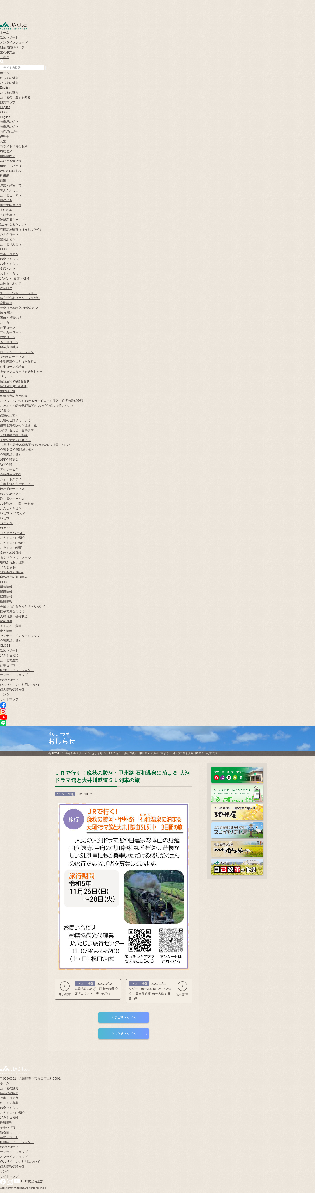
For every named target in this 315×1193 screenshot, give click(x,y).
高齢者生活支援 (10, 474)
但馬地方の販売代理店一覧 (18, 425)
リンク (4, 694)
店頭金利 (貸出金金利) (15, 381)
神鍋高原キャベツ (12, 219)
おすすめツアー (10, 494)
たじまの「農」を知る (15, 97)
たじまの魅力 (9, 78)
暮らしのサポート (75, 753)
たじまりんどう (10, 244)
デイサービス (9, 469)
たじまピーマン (10, 195)
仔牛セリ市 (7, 665)
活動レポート (9, 37)
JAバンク (6, 278)
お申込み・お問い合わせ (17, 503)
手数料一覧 (7, 391)
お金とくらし (9, 259)
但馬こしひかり (10, 166)
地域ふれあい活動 (12, 562)
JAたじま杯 (8, 567)
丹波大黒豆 (7, 215)
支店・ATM (8, 268)
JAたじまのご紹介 (12, 533)
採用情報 (6, 592)
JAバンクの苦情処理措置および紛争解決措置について (37, 406)
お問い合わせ (9, 680)
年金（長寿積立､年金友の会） (20, 308)
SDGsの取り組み (11, 572)
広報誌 (17, 670)
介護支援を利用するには (17, 484)
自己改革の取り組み (14, 577)
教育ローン (7, 337)
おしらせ (97, 753)
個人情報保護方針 (12, 689)
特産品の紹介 (9, 122)
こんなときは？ (10, 508)
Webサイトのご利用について (20, 684)
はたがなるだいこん (14, 224)
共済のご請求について (15, 420)
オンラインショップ (14, 42)
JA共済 (5, 410)
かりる (4, 322)
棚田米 (4, 175)
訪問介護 (6, 464)
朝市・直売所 (9, 254)
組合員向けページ (12, 47)
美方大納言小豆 (10, 205)
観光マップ (7, 102)
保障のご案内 (9, 415)
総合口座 (6, 288)
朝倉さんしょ (9, 190)
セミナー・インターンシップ (20, 635)
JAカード (6, 376)
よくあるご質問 (10, 626)
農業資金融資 (9, 347)
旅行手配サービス (12, 489)
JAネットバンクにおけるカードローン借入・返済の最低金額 (41, 400)
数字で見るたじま (12, 611)
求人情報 (6, 631)
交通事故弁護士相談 (14, 435)
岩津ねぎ (6, 200)
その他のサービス (12, 357)
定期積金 (6, 303)
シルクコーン (9, 234)
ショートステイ (10, 479)
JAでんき (6, 523)
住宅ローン (7, 327)
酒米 (3, 180)
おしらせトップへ (123, 1033)
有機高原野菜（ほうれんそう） (21, 229)
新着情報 (6, 587)
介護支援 (6, 449)
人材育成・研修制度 (14, 616)
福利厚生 (6, 621)
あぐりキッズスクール (15, 557)
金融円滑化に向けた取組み (18, 361)
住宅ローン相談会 (12, 366)
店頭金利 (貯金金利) (13, 386)
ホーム (4, 32)
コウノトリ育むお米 (14, 146)
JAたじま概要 (9, 655)
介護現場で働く (24, 449)
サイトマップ (9, 699)
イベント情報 (65, 794)
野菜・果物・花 (10, 185)
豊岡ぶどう (7, 239)
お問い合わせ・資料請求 (17, 430)
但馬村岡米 (7, 156)
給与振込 (6, 312)
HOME (56, 753)
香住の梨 (6, 210)
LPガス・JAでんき (13, 513)
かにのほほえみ (10, 170)
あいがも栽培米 (10, 161)
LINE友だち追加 (32, 1181)
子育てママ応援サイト (15, 440)
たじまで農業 (9, 660)
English (5, 87)
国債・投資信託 (10, 317)
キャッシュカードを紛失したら (21, 371)
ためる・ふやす (10, 283)
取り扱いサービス (12, 498)
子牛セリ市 (7, 1127)
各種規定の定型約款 (14, 396)
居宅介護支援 (9, 459)
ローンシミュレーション (17, 352)
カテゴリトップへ (123, 1017)
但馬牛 (4, 136)
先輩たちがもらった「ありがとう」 (24, 606)
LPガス (5, 518)
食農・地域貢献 (10, 552)
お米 (3, 141)
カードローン (9, 342)
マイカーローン (10, 332)
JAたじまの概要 (11, 547)
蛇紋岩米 (6, 151)
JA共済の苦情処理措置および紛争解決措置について (35, 445)
